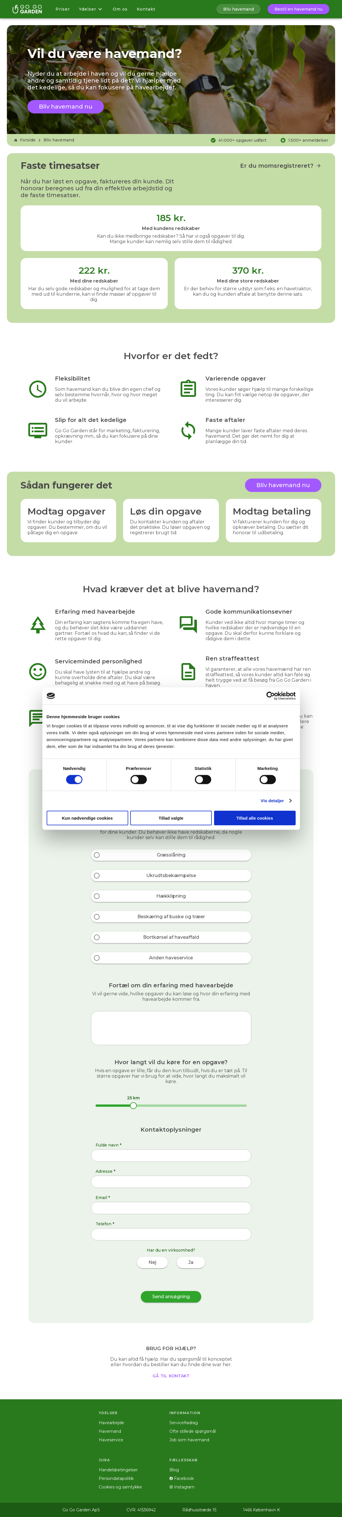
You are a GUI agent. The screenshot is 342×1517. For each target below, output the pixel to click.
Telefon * (105, 1224)
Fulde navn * (108, 1145)
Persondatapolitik (116, 1478)
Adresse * (105, 1171)
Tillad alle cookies (254, 817)
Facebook (181, 1478)
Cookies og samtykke (120, 1487)
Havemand (110, 1431)
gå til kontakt (171, 1375)
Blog (174, 1469)
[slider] (133, 1105)
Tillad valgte (171, 817)
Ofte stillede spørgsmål (192, 1431)
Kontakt (146, 9)
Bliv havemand (59, 140)
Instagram (182, 1487)
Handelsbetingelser (118, 1469)
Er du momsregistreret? (280, 165)
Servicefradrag (183, 1422)
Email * (103, 1198)
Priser (63, 9)
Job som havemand (189, 1439)
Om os (120, 9)
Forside (24, 140)
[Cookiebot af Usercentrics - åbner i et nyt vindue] (271, 696)
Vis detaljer (272, 800)
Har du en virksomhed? (171, 1250)
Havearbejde (111, 1422)
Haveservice (111, 1439)
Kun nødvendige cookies (87, 817)
